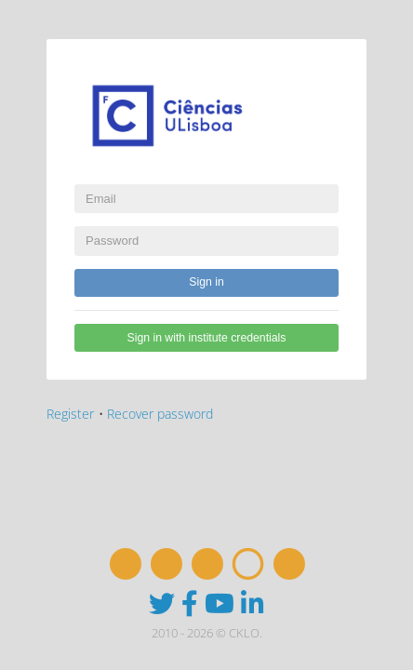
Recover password (160, 413)
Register (70, 413)
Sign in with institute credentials (206, 337)
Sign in (206, 281)
